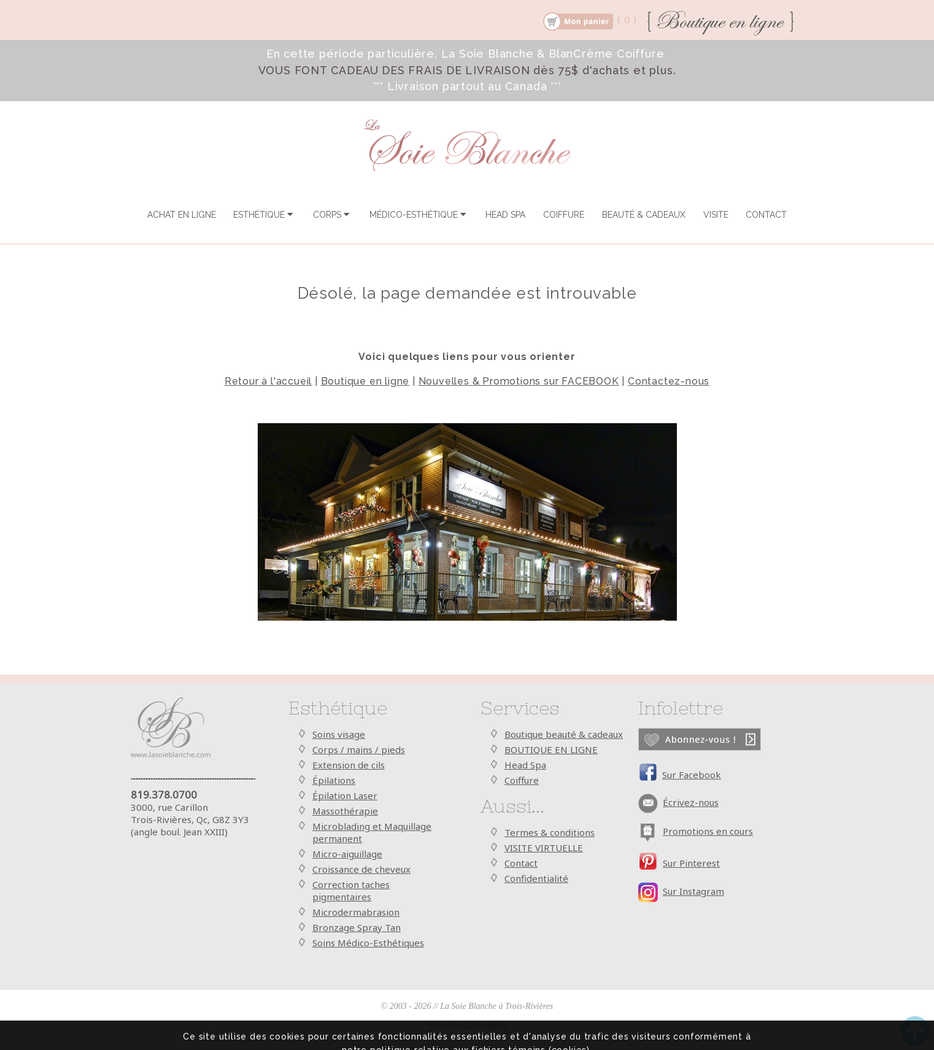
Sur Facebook (691, 774)
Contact (521, 863)
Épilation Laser (344, 795)
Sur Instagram (693, 891)
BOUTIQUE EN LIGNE (551, 749)
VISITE (715, 215)
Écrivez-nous (691, 802)
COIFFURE (563, 215)
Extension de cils (348, 765)
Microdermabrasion (355, 912)
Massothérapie (345, 811)
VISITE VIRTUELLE (543, 847)
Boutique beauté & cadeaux (563, 734)
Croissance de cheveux (361, 869)
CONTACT (766, 215)
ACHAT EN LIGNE (181, 215)
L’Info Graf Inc (485, 1024)
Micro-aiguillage (347, 854)
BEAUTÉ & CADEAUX (643, 215)
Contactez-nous (668, 381)
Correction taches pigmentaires (351, 890)
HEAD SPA (505, 215)
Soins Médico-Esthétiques (368, 943)
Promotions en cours (708, 831)
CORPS (332, 215)
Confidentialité (536, 878)
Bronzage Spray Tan (356, 927)
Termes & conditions (549, 832)
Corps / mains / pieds (358, 749)
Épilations (333, 780)
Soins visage (338, 734)
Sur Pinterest (691, 863)
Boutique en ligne (365, 381)
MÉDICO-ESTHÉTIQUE (418, 215)
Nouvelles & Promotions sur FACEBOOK (519, 381)
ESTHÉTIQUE (264, 215)
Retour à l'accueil (268, 381)
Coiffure (521, 780)
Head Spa (525, 765)
